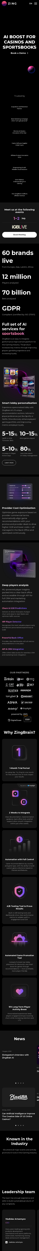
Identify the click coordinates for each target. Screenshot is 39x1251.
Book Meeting (19, 236)
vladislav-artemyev (16, 1243)
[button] (29, 3)
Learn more (9, 464)
